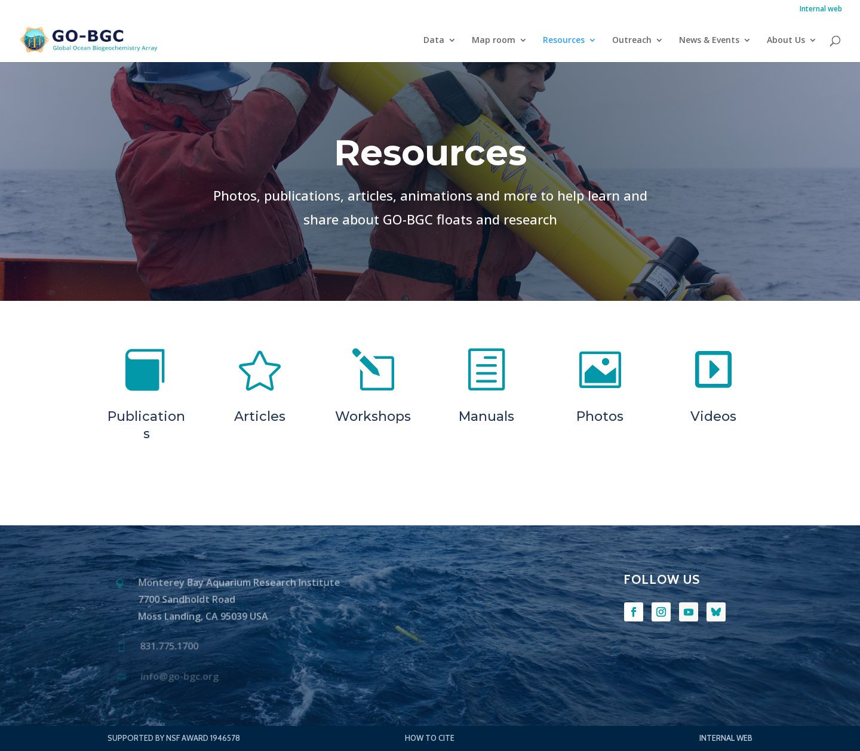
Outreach (632, 40)
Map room (493, 40)
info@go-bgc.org (179, 677)
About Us (786, 40)
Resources (564, 40)
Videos (713, 416)
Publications (146, 425)
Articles (259, 416)
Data (433, 40)
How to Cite (429, 738)
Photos (600, 416)
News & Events (709, 40)
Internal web (821, 9)
